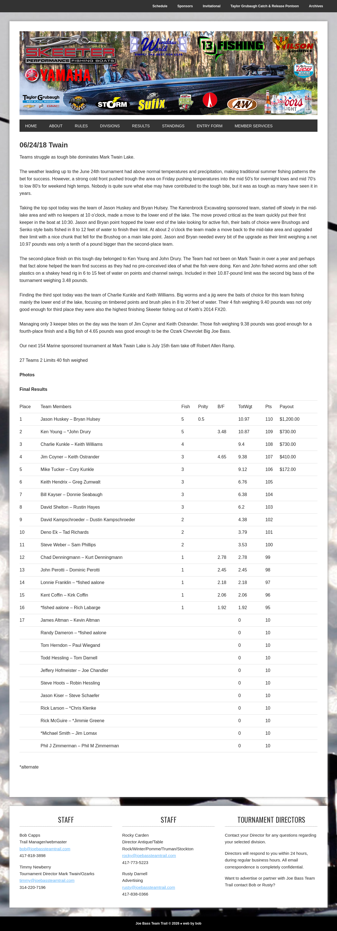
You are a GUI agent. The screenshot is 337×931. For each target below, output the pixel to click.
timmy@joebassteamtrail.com (47, 880)
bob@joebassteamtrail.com (45, 848)
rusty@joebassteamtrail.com (148, 887)
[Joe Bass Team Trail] (168, 73)
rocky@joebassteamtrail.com (149, 855)
